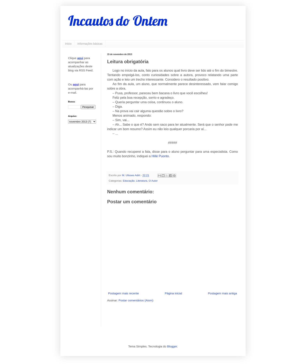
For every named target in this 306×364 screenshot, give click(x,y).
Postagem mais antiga (222, 293)
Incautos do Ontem (117, 20)
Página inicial (173, 293)
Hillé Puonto (160, 156)
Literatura (141, 180)
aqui (80, 58)
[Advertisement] (152, 314)
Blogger (172, 346)
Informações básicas (89, 43)
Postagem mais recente (123, 293)
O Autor (153, 180)
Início (68, 43)
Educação (129, 180)
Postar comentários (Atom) (135, 300)
